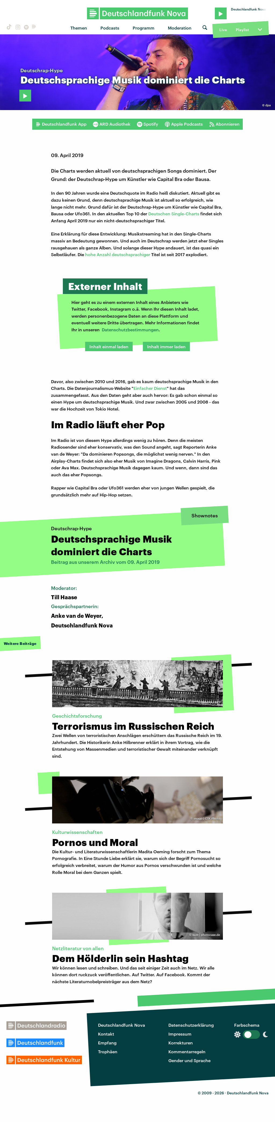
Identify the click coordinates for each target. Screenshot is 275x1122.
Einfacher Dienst (150, 388)
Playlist (242, 29)
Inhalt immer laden (166, 346)
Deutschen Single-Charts (173, 213)
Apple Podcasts (184, 124)
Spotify (147, 124)
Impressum (179, 1033)
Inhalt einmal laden (108, 346)
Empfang (107, 1042)
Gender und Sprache (189, 1060)
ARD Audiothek (112, 124)
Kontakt (106, 1033)
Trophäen (107, 1051)
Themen (78, 27)
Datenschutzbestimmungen (130, 329)
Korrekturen (180, 1042)
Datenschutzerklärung (191, 1024)
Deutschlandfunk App (60, 124)
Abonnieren (224, 124)
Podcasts (109, 27)
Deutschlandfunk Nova (121, 1024)
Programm (143, 27)
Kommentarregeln (186, 1051)
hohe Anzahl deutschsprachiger (118, 254)
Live (223, 29)
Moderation (179, 27)
